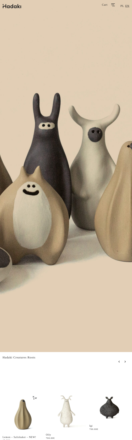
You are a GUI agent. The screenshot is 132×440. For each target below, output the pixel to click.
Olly (48, 434)
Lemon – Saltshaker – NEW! (19, 437)
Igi (91, 426)
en (127, 5)
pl (122, 5)
